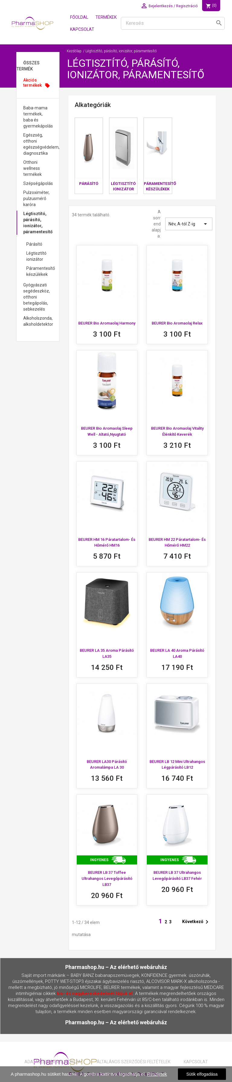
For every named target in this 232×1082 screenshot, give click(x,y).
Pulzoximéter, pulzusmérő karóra (36, 198)
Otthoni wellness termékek (32, 168)
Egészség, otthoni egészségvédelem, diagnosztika (41, 144)
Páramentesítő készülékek (40, 271)
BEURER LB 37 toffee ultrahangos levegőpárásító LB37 (107, 878)
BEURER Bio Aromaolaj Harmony (106, 323)
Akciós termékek (36, 83)
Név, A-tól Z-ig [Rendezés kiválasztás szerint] (189, 224)
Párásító (34, 244)
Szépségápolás (38, 183)
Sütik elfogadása (202, 1074)
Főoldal (79, 17)
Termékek (106, 17)
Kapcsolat (82, 29)
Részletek (157, 1074)
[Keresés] (173, 23)
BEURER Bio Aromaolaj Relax (177, 323)
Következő (196, 921)
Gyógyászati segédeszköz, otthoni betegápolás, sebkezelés (36, 297)
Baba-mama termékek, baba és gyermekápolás (38, 116)
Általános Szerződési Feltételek (133, 1061)
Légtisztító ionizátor (36, 256)
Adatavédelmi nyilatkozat (53, 1061)
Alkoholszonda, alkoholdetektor (38, 321)
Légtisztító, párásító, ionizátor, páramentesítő (38, 222)
